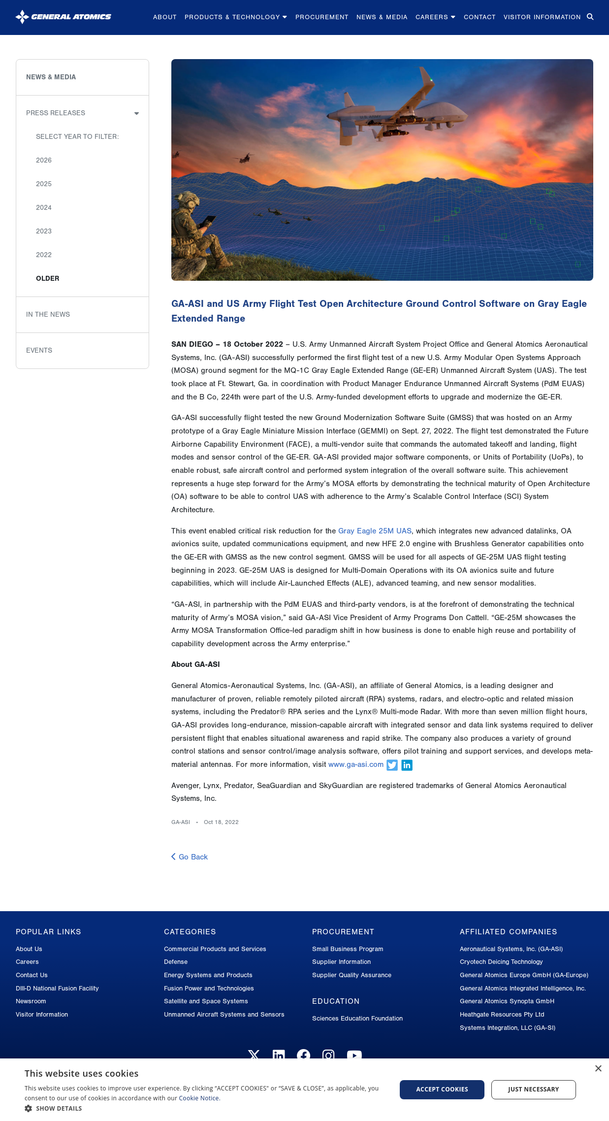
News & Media (382, 17)
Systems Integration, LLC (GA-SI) (507, 1027)
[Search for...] (589, 17)
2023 (44, 231)
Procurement (322, 17)
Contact (480, 17)
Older (47, 278)
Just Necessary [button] (534, 1089)
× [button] (598, 1069)
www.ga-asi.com (356, 764)
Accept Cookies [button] (442, 1089)
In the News (48, 314)
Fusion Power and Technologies (209, 988)
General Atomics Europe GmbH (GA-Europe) (524, 975)
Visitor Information (542, 17)
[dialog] (304, 1089)
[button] (205, 1108)
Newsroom (31, 1001)
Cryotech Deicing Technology (501, 961)
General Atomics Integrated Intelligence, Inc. (523, 988)
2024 (44, 207)
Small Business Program (348, 949)
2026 (44, 160)
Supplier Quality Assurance (351, 975)
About (165, 17)
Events (39, 350)
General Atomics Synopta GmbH (507, 1001)
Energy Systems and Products (208, 975)
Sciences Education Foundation (357, 1018)
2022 (44, 255)
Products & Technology (236, 17)
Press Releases (55, 113)
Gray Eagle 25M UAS (375, 531)
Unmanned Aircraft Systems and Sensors (224, 1014)
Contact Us (32, 975)
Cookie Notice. (200, 1098)
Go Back (189, 857)
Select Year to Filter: (77, 136)
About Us (29, 949)
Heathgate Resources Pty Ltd (502, 1014)
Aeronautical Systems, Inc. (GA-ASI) (511, 949)
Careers (436, 17)
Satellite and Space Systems (206, 1001)
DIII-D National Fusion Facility (57, 988)
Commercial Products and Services (215, 949)
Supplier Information (341, 961)
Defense (176, 961)
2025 (44, 184)
